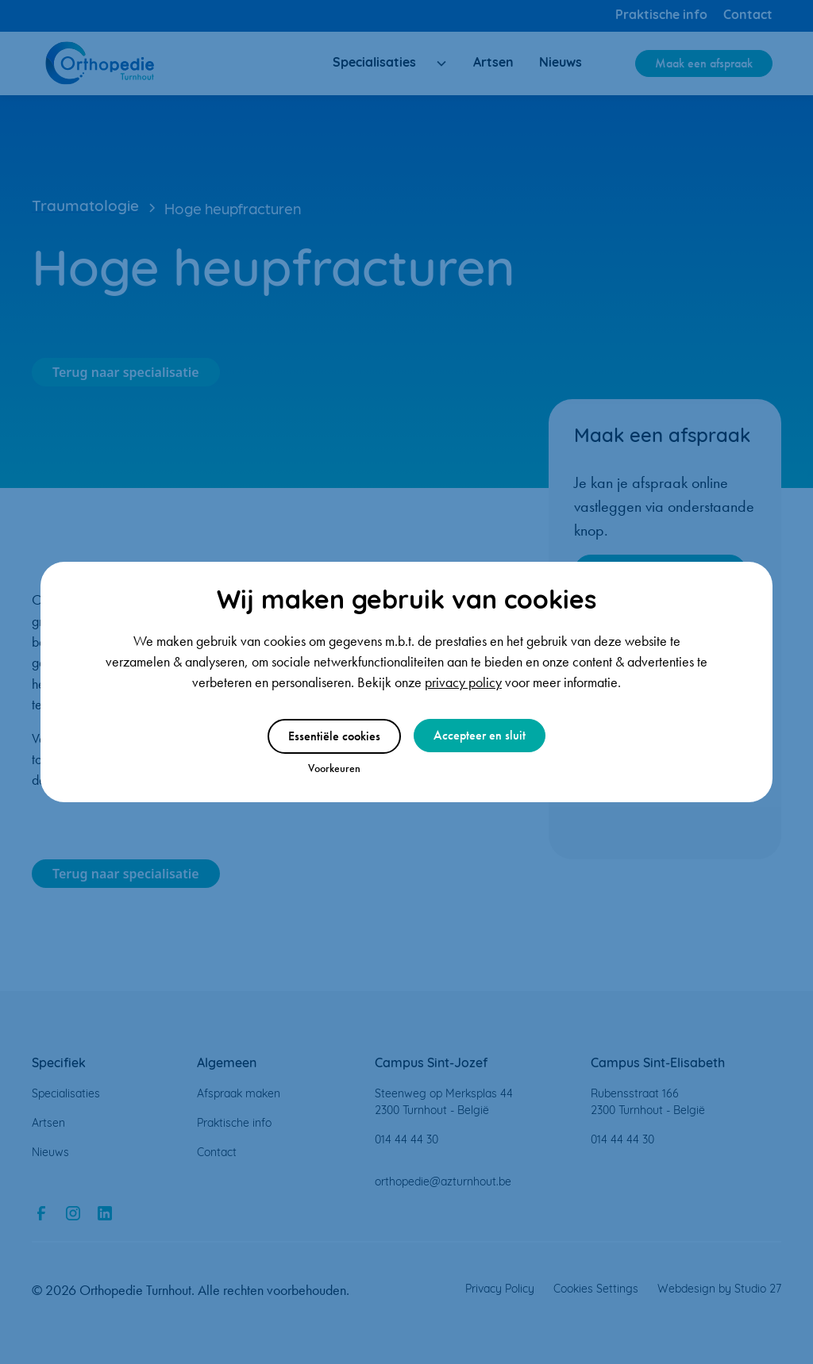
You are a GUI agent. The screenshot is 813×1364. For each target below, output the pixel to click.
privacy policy (463, 682)
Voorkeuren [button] (334, 768)
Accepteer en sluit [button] (479, 735)
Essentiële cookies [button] (334, 736)
